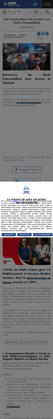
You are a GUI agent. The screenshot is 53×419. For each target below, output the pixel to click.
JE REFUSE (24, 235)
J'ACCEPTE (9, 235)
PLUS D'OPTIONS (42, 235)
